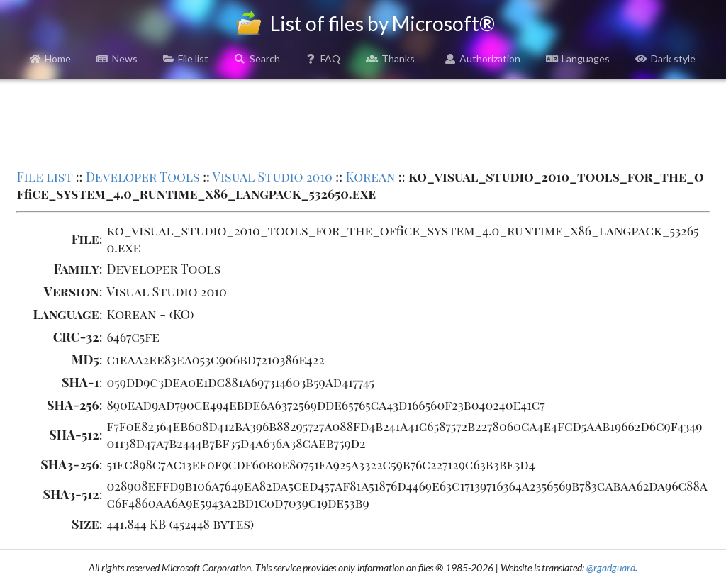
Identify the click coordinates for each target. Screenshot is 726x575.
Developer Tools (143, 176)
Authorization (483, 58)
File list (186, 58)
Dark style (665, 58)
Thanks (390, 58)
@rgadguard (610, 568)
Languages (578, 58)
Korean (370, 176)
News (117, 58)
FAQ (323, 58)
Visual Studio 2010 (273, 176)
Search (257, 58)
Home (51, 58)
